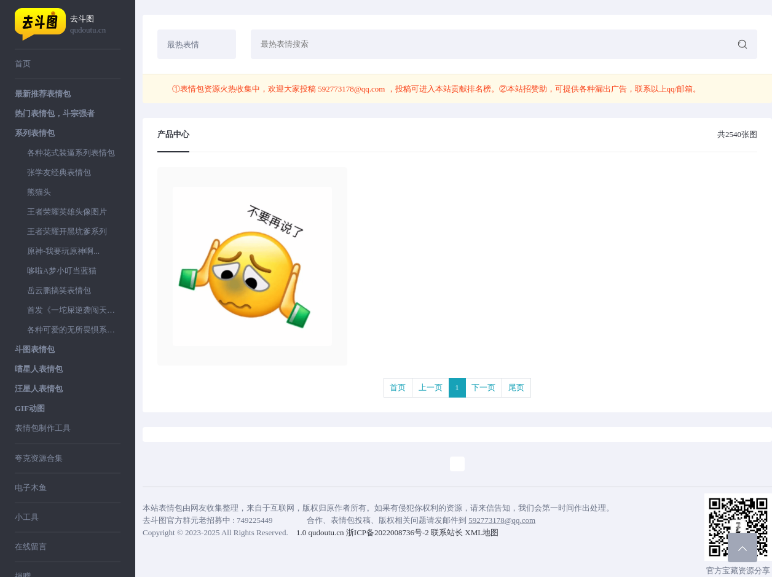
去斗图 (95, 25)
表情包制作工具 (43, 428)
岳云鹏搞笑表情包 (59, 290)
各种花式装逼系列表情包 (71, 152)
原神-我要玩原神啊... (63, 251)
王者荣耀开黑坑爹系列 (67, 231)
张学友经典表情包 (59, 172)
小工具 (27, 517)
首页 (23, 63)
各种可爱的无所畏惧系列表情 (73, 329)
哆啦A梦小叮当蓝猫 (61, 270)
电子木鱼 (31, 487)
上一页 (431, 387)
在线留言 (31, 546)
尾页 (516, 387)
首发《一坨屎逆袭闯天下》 (73, 310)
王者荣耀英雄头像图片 (67, 211)
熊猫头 (39, 192)
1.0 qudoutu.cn (320, 532)
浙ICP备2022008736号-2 (387, 532)
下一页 (483, 387)
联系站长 (447, 532)
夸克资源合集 (39, 458)
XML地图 (481, 532)
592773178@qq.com (351, 88)
